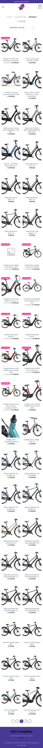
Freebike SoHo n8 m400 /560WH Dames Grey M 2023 (32, 406)
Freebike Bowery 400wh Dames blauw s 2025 (11, 266)
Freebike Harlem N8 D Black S (32, 335)
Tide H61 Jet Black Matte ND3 (11, 677)
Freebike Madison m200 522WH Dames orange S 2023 (11, 370)
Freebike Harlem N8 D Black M (11, 335)
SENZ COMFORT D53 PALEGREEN (32, 474)
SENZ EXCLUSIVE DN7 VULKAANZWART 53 (11, 576)
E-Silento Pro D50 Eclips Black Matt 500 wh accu (11, 60)
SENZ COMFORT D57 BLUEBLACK (11, 508)
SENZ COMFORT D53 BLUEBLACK (11, 474)
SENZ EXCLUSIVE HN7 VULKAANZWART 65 (32, 609)
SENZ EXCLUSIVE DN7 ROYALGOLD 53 (11, 542)
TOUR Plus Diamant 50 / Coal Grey (32, 711)
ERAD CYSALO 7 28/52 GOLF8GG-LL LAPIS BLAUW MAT (32, 94)
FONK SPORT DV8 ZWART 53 (32, 232)
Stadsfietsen (20, 17)
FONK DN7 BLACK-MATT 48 (32, 165)
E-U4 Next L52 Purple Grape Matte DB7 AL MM (11, 93)
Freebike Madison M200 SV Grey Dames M (32, 369)
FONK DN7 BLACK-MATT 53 (11, 198)
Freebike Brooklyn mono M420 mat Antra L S (11, 300)
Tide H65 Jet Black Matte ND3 (32, 677)
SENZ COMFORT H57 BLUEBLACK (32, 508)
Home (9, 17)
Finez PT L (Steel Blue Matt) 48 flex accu (11, 165)
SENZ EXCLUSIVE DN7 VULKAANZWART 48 (32, 542)
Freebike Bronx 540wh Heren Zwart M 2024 (32, 266)
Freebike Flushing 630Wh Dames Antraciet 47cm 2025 (32, 301)
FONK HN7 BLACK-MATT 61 (11, 232)
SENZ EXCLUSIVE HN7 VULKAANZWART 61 (11, 609)
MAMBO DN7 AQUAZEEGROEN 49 (11, 441)
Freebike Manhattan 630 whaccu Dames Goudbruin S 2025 (11, 406)
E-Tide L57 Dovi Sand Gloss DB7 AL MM (32, 60)
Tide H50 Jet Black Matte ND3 (11, 643)
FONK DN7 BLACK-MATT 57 (32, 198)
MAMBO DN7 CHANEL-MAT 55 (32, 441)
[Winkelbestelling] (21, 27)
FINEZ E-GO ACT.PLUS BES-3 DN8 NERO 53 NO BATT (11, 130)
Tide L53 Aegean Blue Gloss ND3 (11, 711)
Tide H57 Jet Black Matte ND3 (32, 643)
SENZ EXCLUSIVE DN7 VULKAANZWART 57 (32, 576)
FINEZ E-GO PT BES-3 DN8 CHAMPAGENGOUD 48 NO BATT (32, 130)
